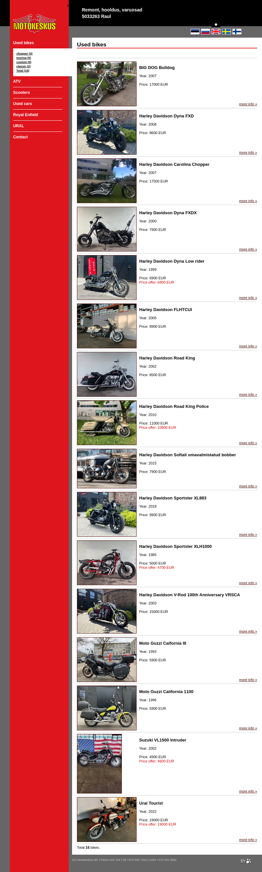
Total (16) (22, 70)
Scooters (21, 92)
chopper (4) (24, 53)
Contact (20, 137)
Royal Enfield (25, 115)
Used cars (22, 103)
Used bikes (23, 43)
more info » (248, 104)
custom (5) (23, 62)
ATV (17, 81)
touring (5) (23, 58)
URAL (18, 126)
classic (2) (23, 66)
